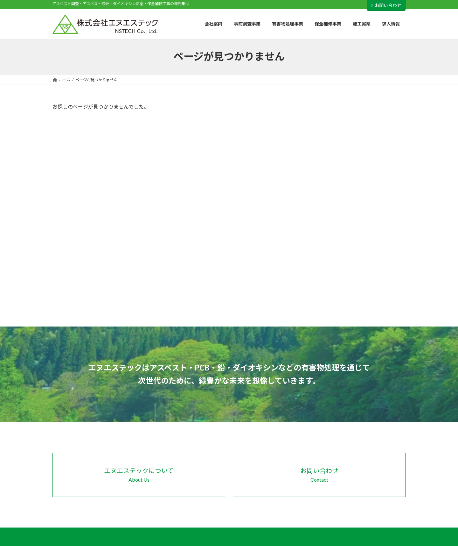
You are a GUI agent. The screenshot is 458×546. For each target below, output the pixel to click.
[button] (138, 347)
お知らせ (321, 120)
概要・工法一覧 (359, 454)
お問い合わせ (386, 5)
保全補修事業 (353, 443)
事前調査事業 (278, 475)
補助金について (283, 508)
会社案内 (274, 431)
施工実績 (349, 465)
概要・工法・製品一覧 (365, 431)
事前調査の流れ (283, 486)
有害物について (283, 497)
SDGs (275, 453)
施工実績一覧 (357, 476)
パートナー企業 (327, 132)
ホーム (272, 420)
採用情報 (321, 158)
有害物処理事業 (355, 420)
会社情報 (321, 145)
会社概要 (278, 443)
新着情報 (349, 487)
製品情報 (321, 171)
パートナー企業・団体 (289, 464)
